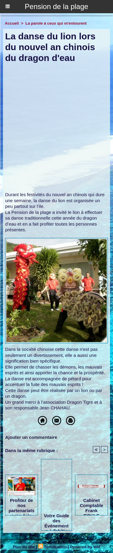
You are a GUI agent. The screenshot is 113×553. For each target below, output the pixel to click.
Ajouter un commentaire (31, 437)
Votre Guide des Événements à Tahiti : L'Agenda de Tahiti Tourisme (56, 520)
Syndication (55, 547)
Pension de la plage (56, 6)
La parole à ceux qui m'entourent (55, 23)
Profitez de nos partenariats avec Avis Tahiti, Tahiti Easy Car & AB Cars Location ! (21, 505)
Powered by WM (85, 547)
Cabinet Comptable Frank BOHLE (91, 505)
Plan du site (24, 547)
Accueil (12, 23)
